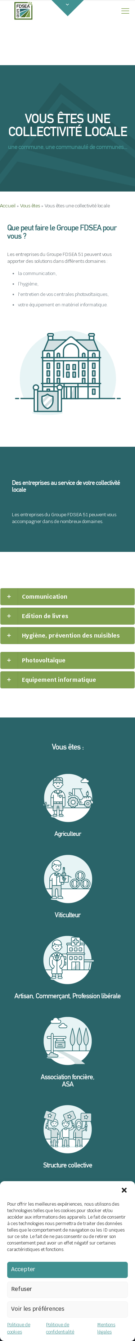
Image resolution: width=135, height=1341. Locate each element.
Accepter (23, 1269)
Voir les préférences (37, 1308)
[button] (124, 1190)
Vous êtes (30, 206)
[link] (67, 597)
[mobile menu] (125, 11)
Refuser (21, 1289)
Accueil (7, 206)
